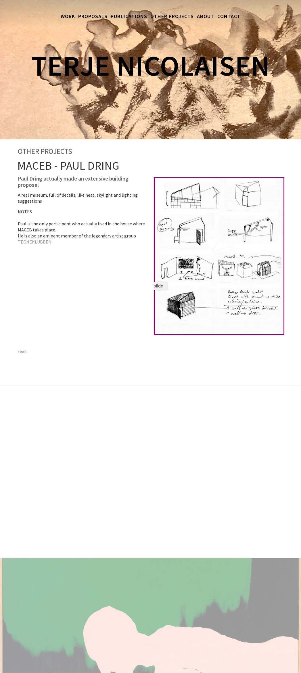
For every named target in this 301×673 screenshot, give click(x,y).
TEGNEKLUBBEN (34, 242)
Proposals (93, 16)
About (205, 16)
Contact (229, 16)
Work (68, 16)
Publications (129, 16)
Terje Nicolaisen (150, 65)
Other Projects (172, 16)
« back (22, 352)
